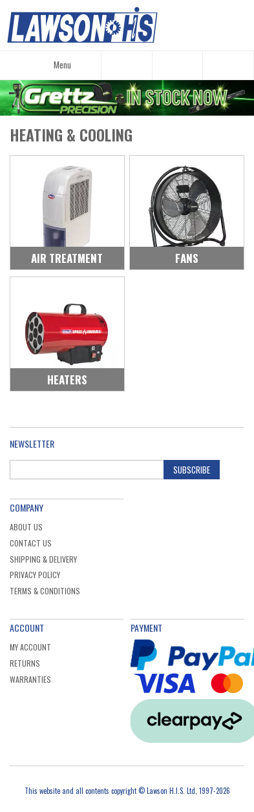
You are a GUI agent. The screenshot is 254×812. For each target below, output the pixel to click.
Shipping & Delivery (43, 559)
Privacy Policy (35, 574)
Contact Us (31, 542)
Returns (25, 663)
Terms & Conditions (45, 590)
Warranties (30, 679)
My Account (30, 646)
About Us (26, 526)
